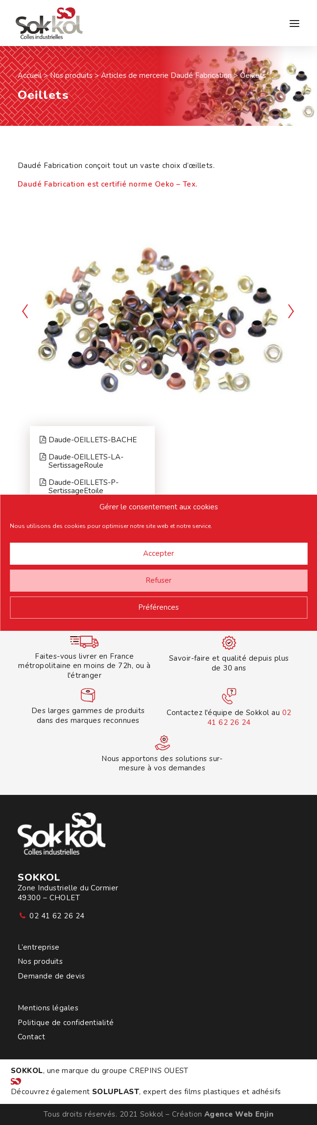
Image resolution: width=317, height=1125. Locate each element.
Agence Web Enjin (238, 1114)
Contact (31, 1037)
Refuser (158, 580)
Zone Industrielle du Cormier (68, 888)
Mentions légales (48, 1008)
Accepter (158, 553)
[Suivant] (291, 334)
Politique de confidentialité (66, 1023)
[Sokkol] (48, 23)
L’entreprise (38, 947)
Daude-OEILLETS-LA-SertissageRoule (81, 461)
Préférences (158, 607)
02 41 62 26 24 (249, 717)
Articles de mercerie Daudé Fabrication (166, 75)
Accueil (30, 75)
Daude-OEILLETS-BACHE (88, 440)
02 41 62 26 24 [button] (56, 916)
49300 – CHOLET (49, 898)
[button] (294, 23)
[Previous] (25, 334)
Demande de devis (51, 976)
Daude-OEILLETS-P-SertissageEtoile (79, 487)
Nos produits (71, 75)
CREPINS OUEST (159, 1071)
